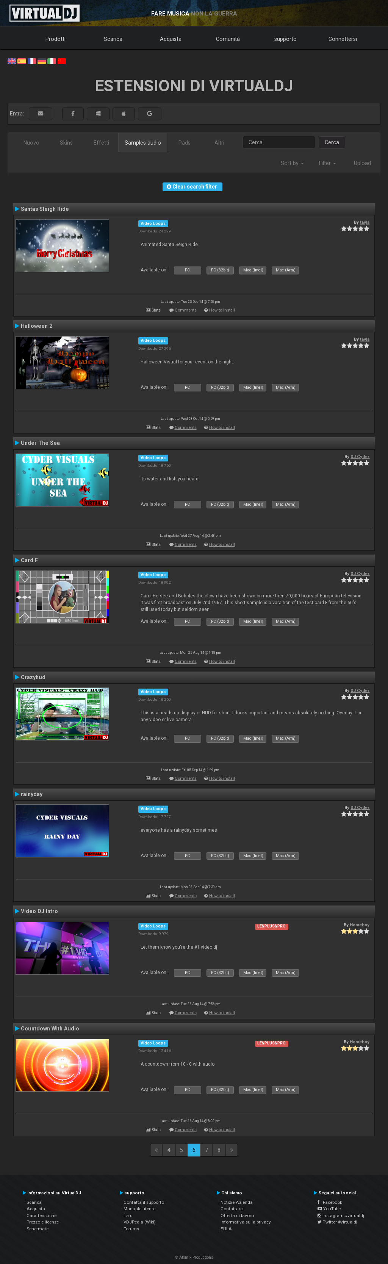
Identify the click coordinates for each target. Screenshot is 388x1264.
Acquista (170, 39)
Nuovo (31, 143)
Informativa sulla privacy (246, 1222)
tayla (364, 222)
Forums (131, 1228)
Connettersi (343, 39)
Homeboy (359, 924)
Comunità (228, 39)
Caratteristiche (41, 1215)
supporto (285, 39)
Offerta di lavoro (237, 1215)
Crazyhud (33, 677)
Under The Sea (40, 443)
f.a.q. (129, 1215)
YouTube (329, 1208)
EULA (226, 1228)
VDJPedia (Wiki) (140, 1222)
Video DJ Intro (39, 911)
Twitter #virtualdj (337, 1222)
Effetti (101, 143)
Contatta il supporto (144, 1202)
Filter (327, 163)
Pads (184, 143)
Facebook (330, 1202)
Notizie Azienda (237, 1202)
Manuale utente (139, 1208)
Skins (66, 143)
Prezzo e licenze (43, 1222)
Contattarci (232, 1208)
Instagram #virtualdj (341, 1215)
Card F (29, 560)
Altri (219, 143)
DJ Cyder (359, 456)
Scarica (113, 39)
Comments (186, 310)
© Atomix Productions (194, 1257)
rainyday (31, 794)
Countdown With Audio (50, 1029)
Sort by (292, 163)
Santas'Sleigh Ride (45, 209)
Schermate (37, 1228)
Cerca (332, 142)
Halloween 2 (36, 326)
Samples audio (143, 143)
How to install (222, 310)
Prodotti (55, 39)
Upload (362, 163)
